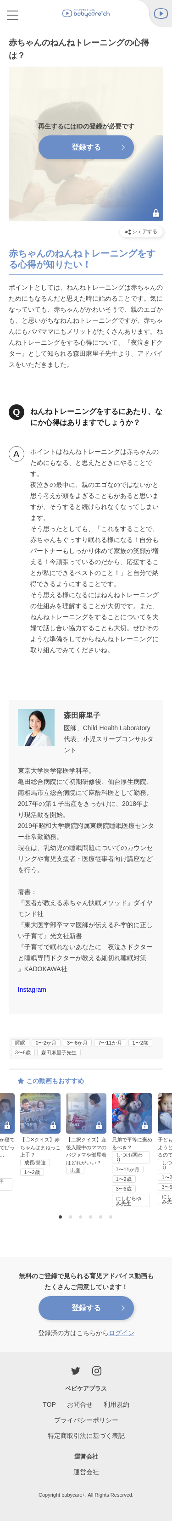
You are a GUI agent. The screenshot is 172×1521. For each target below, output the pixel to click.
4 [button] (91, 1217)
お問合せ (80, 1404)
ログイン (121, 1332)
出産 (75, 1170)
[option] (86, 1134)
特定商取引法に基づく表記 (86, 1435)
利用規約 (116, 1404)
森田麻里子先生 (59, 1052)
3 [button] (81, 1217)
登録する (86, 1308)
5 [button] (102, 1217)
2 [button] (71, 1217)
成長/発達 (35, 1162)
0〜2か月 (46, 1043)
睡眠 (20, 1043)
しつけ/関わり (129, 1157)
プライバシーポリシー (86, 1420)
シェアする (141, 232)
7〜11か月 (110, 1043)
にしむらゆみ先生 (128, 1201)
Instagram (32, 989)
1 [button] (61, 1217)
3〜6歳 (23, 1052)
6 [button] (112, 1217)
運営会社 (86, 1472)
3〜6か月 (77, 1043)
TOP (49, 1404)
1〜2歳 (140, 1043)
